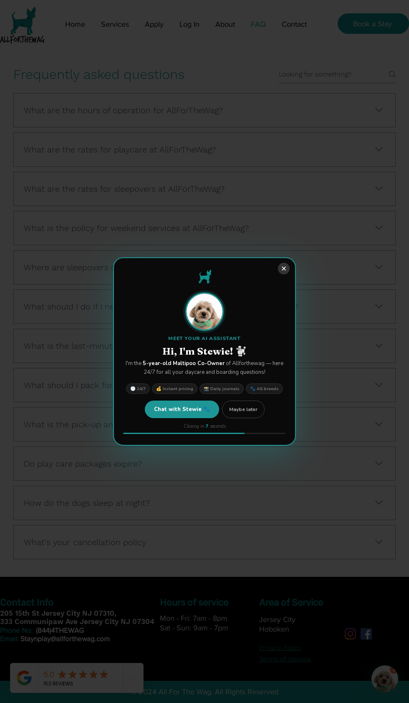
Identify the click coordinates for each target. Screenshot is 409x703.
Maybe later (243, 409)
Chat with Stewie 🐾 (182, 409)
